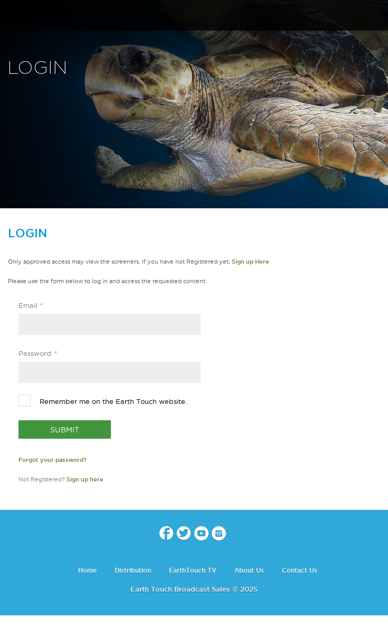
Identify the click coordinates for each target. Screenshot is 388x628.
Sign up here (85, 479)
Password (37, 353)
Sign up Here (250, 261)
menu (12, 16)
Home (87, 570)
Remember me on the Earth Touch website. (113, 401)
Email (30, 305)
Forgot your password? (52, 460)
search (376, 16)
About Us (249, 570)
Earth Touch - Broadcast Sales (194, 16)
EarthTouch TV (192, 570)
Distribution (133, 570)
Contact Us (299, 570)
